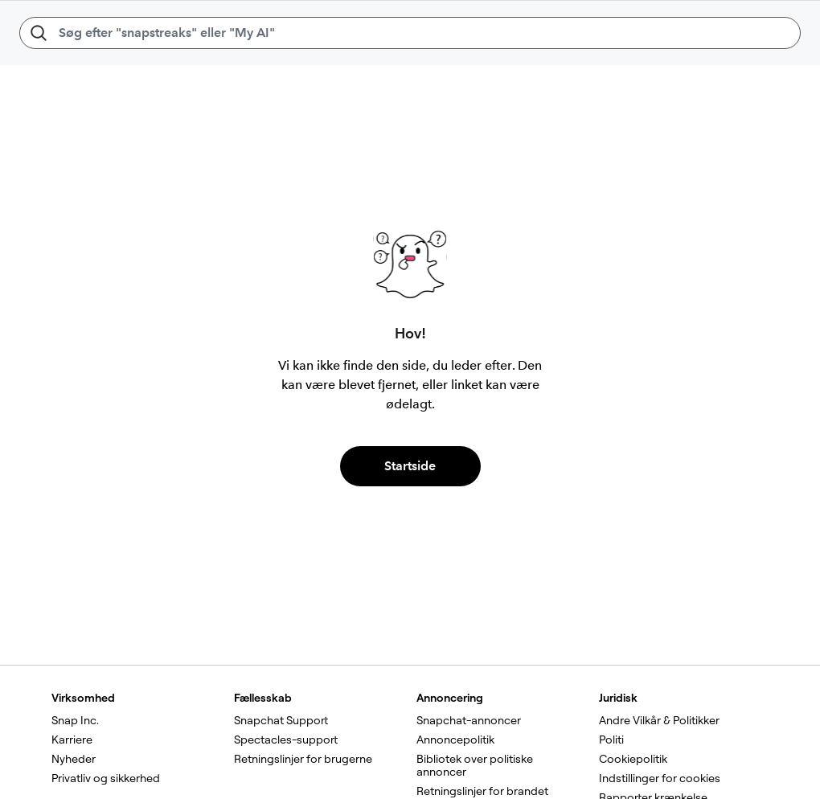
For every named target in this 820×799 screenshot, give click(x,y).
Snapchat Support (281, 720)
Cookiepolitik (633, 759)
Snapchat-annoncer (468, 720)
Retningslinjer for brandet (482, 791)
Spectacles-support (286, 739)
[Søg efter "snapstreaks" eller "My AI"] (410, 33)
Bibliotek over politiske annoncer (475, 765)
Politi (611, 739)
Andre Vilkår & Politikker (659, 720)
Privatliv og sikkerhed (105, 778)
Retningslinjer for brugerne (303, 759)
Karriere (71, 739)
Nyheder (73, 759)
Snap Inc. (75, 720)
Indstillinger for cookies (659, 778)
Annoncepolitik (455, 739)
